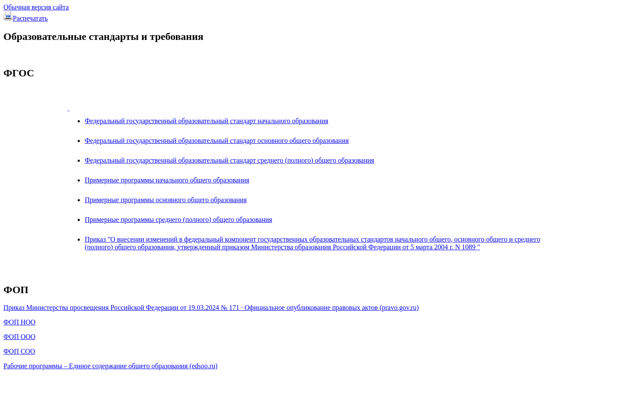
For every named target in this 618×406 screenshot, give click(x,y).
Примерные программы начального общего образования (167, 180)
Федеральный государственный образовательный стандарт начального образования (206, 120)
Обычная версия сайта (36, 7)
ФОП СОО (19, 351)
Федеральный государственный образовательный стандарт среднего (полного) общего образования (229, 160)
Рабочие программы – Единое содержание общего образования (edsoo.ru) (110, 366)
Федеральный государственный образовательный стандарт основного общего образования (216, 140)
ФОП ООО (19, 336)
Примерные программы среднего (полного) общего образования (178, 219)
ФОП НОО (19, 322)
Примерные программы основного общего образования (165, 199)
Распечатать (25, 18)
